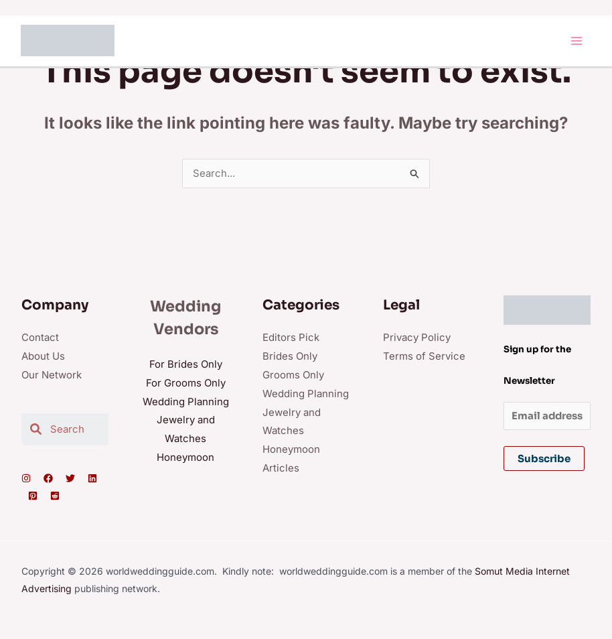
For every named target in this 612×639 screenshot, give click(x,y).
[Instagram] (26, 479)
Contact (40, 338)
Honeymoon (185, 458)
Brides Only (289, 357)
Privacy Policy (417, 338)
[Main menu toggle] (576, 41)
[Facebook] (48, 479)
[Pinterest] (32, 497)
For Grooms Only (186, 384)
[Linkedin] (92, 479)
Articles (280, 469)
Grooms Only (293, 376)
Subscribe (544, 459)
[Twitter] (70, 479)
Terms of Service (424, 357)
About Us (43, 357)
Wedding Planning (186, 403)
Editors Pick (290, 338)
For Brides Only (185, 365)
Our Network (51, 376)
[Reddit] (55, 497)
